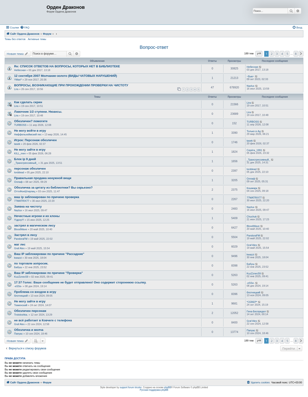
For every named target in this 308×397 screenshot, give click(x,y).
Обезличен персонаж (30, 311)
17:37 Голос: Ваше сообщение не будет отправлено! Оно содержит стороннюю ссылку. (80, 282)
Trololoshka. (21, 314)
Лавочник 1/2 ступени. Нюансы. (38, 111)
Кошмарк (252, 188)
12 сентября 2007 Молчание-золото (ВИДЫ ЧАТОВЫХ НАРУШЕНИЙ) (65, 76)
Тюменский (20, 305)
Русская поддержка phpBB (154, 390)
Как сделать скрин (28, 102)
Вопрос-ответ (154, 47)
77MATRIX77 (21, 200)
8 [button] (296, 54)
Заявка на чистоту (28, 206)
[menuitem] (24, 27)
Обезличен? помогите (30, 121)
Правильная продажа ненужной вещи (42, 178)
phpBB (167, 387)
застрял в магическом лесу (34, 225)
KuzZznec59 (21, 276)
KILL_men (20, 153)
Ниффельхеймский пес (28, 134)
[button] (258, 53)
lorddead (19, 172)
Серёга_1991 (254, 150)
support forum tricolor (130, 387)
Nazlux (251, 85)
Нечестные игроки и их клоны (37, 216)
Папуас (18, 333)
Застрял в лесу (25, 235)
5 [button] (287, 54)
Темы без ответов (15, 39)
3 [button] (277, 54)
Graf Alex (19, 248)
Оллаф (18, 181)
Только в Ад (254, 131)
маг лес (19, 244)
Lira (16, 89)
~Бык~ (250, 76)
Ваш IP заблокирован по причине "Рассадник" (49, 254)
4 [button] (282, 54)
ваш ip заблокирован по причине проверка (46, 197)
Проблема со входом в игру (35, 292)
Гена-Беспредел (256, 311)
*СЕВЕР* (252, 302)
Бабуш (18, 267)
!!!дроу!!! (19, 219)
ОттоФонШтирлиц (24, 191)
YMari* (18, 79)
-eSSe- (18, 286)
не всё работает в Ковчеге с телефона (43, 320)
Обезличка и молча (28, 330)
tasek (17, 144)
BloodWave (20, 229)
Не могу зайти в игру (29, 149)
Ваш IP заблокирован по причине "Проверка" (48, 273)
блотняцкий (21, 295)
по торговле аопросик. (31, 263)
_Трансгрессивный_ (26, 162)
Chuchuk (252, 216)
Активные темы (37, 39)
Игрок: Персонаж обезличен (35, 140)
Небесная (20, 70)
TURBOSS (20, 125)
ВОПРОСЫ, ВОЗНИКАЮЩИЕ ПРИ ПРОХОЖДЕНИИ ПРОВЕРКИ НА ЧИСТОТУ (71, 85)
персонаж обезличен (30, 168)
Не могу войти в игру (30, 130)
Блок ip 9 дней (25, 159)
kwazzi (18, 257)
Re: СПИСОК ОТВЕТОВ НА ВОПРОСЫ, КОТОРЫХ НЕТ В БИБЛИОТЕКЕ (67, 66)
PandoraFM (20, 238)
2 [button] (271, 54)
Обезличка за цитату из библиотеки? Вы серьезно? (53, 187)
